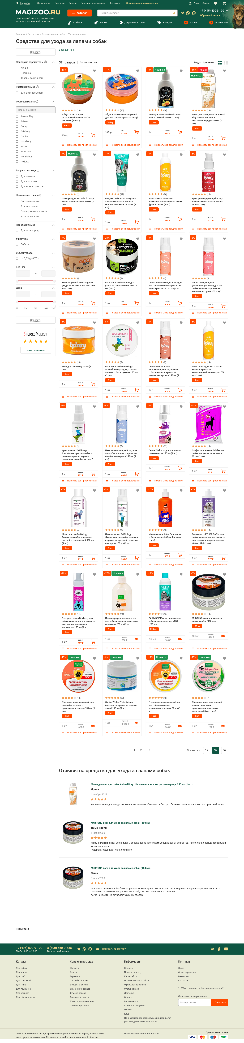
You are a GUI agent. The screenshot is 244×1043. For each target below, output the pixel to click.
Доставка (59, 3)
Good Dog (35, 141)
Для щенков (35, 176)
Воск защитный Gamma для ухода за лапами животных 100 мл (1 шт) (121, 284)
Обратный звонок (210, 15)
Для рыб (20, 973)
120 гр (67, 125)
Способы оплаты (79, 978)
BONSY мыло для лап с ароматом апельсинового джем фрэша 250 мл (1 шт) (165, 201)
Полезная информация (93, 3)
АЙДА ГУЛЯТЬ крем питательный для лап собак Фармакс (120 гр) (76, 117)
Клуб (126, 1011)
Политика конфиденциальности (141, 1031)
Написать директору (110, 947)
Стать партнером (187, 969)
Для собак (21, 965)
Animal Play (35, 116)
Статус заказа (131, 986)
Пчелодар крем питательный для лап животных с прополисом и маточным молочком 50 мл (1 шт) (207, 704)
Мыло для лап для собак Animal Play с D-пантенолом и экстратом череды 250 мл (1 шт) (208, 118)
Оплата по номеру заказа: (193, 993)
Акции (190, 22)
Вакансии (183, 973)
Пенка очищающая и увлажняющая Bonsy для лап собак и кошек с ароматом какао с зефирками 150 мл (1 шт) (164, 370)
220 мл (153, 627)
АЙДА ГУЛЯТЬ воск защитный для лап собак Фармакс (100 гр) (121, 116)
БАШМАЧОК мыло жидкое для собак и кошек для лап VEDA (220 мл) (165, 619)
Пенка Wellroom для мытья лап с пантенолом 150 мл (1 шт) (165, 450)
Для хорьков (22, 990)
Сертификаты (131, 998)
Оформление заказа (135, 982)
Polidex (35, 161)
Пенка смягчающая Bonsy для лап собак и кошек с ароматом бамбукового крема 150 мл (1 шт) (121, 453)
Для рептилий (23, 978)
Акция (35, 68)
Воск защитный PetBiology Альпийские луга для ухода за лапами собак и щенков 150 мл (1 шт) (121, 369)
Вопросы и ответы (79, 994)
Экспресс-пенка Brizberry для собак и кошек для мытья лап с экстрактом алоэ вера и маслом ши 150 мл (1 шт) (78, 620)
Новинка (35, 73)
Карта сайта (130, 973)
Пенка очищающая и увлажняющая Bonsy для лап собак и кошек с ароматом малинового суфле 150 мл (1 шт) (207, 286)
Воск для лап (66, 49)
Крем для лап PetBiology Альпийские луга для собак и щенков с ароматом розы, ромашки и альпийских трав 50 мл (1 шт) (78, 453)
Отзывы (128, 965)
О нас (181, 965)
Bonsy (35, 126)
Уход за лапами (35, 216)
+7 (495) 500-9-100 (212, 10)
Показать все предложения (79, 144)
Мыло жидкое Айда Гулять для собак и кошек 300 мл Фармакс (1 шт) (165, 535)
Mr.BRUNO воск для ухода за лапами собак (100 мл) (207, 617)
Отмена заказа (78, 990)
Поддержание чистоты (35, 211)
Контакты (114, 3)
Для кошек (22, 969)
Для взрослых (35, 181)
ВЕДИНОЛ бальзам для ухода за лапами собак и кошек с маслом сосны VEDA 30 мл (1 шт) (120, 202)
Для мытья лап (35, 206)
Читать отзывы (36, 350)
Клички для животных (82, 998)
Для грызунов (23, 986)
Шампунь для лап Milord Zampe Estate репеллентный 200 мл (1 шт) (78, 201)
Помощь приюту (133, 969)
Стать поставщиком (134, 1003)
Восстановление (35, 201)
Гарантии (75, 973)
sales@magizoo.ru (25, 1038)
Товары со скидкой (35, 78)
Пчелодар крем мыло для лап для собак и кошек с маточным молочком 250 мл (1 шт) (121, 619)
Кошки (101, 22)
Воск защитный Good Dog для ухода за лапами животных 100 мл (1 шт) (78, 284)
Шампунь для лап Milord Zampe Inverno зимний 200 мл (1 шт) (165, 116)
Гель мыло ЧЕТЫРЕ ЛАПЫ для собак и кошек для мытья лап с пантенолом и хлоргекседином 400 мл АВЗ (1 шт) (208, 536)
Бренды (164, 22)
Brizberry (35, 131)
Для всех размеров (35, 93)
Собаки (74, 22)
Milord (35, 146)
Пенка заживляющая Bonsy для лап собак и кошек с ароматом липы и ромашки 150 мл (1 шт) (165, 284)
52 (224, 747)
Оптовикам (218, 22)
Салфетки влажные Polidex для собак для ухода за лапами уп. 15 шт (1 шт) (208, 452)
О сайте (128, 1007)
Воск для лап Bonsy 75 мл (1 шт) (76, 366)
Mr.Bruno (35, 151)
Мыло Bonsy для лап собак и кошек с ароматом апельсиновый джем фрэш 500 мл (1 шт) (208, 369)
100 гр (110, 122)
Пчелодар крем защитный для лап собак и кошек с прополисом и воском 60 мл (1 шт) (164, 704)
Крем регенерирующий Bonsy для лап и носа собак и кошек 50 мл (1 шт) (207, 201)
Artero (35, 121)
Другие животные (132, 22)
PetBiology (35, 156)
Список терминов (79, 1003)
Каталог (79, 13)
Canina (35, 136)
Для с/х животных (25, 994)
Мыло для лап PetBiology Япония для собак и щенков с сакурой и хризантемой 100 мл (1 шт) (78, 536)
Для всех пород (35, 230)
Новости (74, 965)
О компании (43, 3)
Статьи (73, 969)
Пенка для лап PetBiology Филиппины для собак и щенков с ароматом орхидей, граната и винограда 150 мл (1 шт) (121, 536)
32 (215, 747)
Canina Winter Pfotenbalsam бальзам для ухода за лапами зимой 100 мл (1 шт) (120, 703)
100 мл (197, 624)
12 (206, 747)
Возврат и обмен (79, 982)
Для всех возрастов (35, 186)
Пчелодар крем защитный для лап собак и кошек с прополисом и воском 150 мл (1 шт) (78, 704)
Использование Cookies (136, 978)
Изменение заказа (80, 986)
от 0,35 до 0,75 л (35, 258)
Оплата (72, 3)
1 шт (153, 122)
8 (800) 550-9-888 (59, 945)
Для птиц (21, 982)
